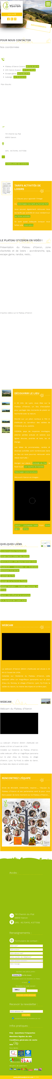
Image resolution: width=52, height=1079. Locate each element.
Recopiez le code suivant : (26, 986)
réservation (28, 225)
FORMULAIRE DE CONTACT (17, 164)
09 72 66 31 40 (23, 73)
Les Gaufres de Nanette (34, 467)
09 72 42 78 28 (29, 70)
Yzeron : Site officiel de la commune (15, 595)
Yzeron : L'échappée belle (26, 525)
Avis (13, 1044)
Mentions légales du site (20, 1036)
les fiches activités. (22, 216)
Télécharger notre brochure (26, 472)
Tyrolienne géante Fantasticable (13, 551)
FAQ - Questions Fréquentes (22, 1033)
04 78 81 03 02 (20, 77)
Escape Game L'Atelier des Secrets (15, 556)
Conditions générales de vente (23, 1040)
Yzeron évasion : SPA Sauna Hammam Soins (18, 562)
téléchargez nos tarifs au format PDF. (33, 204)
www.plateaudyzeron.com (23, 1077)
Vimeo (25, 529)
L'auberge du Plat (8, 576)
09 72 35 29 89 (32, 66)
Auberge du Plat (40, 463)
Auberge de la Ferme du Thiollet (14, 581)
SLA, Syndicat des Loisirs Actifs (13, 600)
